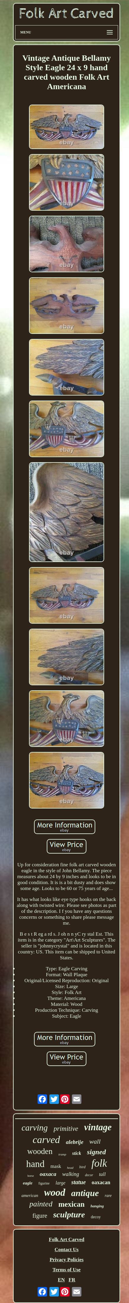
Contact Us (67, 1249)
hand (35, 1163)
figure (40, 1215)
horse (31, 1175)
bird (82, 1167)
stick (76, 1153)
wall (95, 1141)
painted (40, 1204)
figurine (44, 1183)
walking (70, 1174)
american (29, 1195)
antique (85, 1193)
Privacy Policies (67, 1259)
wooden (39, 1151)
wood (54, 1192)
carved (46, 1139)
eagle (27, 1183)
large (60, 1182)
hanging (97, 1206)
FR (72, 1280)
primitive (66, 1128)
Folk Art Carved (66, 1239)
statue (78, 1182)
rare (108, 1195)
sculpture (69, 1214)
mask (56, 1166)
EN (61, 1280)
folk (99, 1163)
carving (35, 1127)
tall (102, 1174)
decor (89, 1175)
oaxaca (48, 1174)
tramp (62, 1154)
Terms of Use (67, 1269)
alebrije (74, 1142)
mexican (71, 1204)
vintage (98, 1127)
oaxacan (101, 1182)
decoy (96, 1217)
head (70, 1167)
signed (96, 1152)
